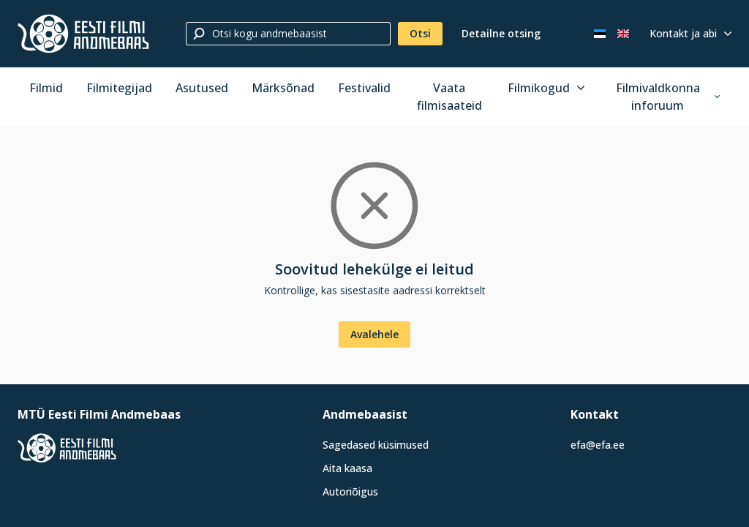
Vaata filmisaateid (449, 96)
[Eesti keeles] (599, 33)
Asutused (202, 88)
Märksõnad (283, 88)
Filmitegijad (119, 88)
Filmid (46, 88)
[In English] (623, 33)
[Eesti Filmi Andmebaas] (83, 34)
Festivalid (364, 88)
